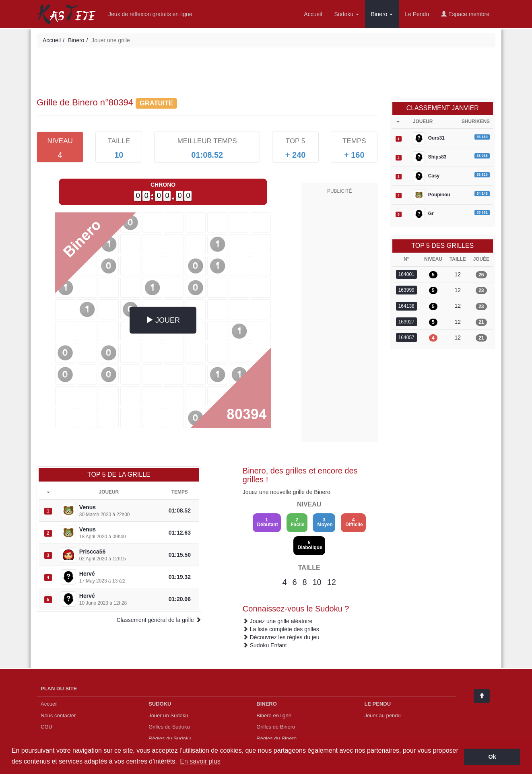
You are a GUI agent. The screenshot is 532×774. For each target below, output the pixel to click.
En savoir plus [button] (200, 761)
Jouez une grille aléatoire (281, 621)
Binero (382, 14)
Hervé (87, 573)
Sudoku (346, 14)
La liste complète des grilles (284, 629)
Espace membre (465, 14)
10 (317, 582)
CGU (46, 727)
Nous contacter (58, 715)
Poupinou (431, 195)
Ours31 (429, 138)
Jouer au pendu (382, 715)
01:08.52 (180, 510)
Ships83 (430, 157)
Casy (426, 176)
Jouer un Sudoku (168, 715)
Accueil (313, 14)
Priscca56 (92, 551)
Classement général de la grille (159, 620)
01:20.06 (180, 599)
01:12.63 (180, 532)
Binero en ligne (273, 715)
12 (331, 582)
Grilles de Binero (275, 727)
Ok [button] (492, 756)
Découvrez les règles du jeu (285, 637)
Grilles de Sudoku (169, 727)
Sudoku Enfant (268, 645)
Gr (423, 214)
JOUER (163, 320)
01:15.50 (180, 555)
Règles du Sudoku (169, 738)
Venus (87, 507)
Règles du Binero (276, 738)
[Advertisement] (266, 74)
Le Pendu (417, 14)
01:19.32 (180, 577)
